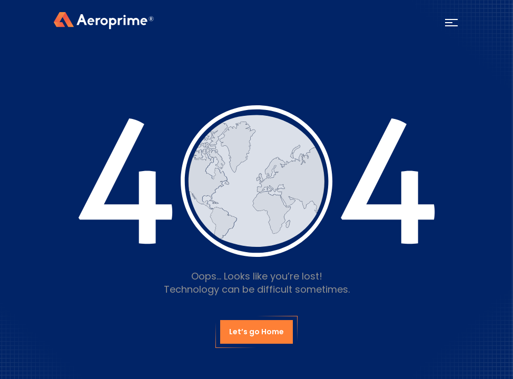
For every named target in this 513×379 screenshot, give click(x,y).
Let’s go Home (256, 331)
